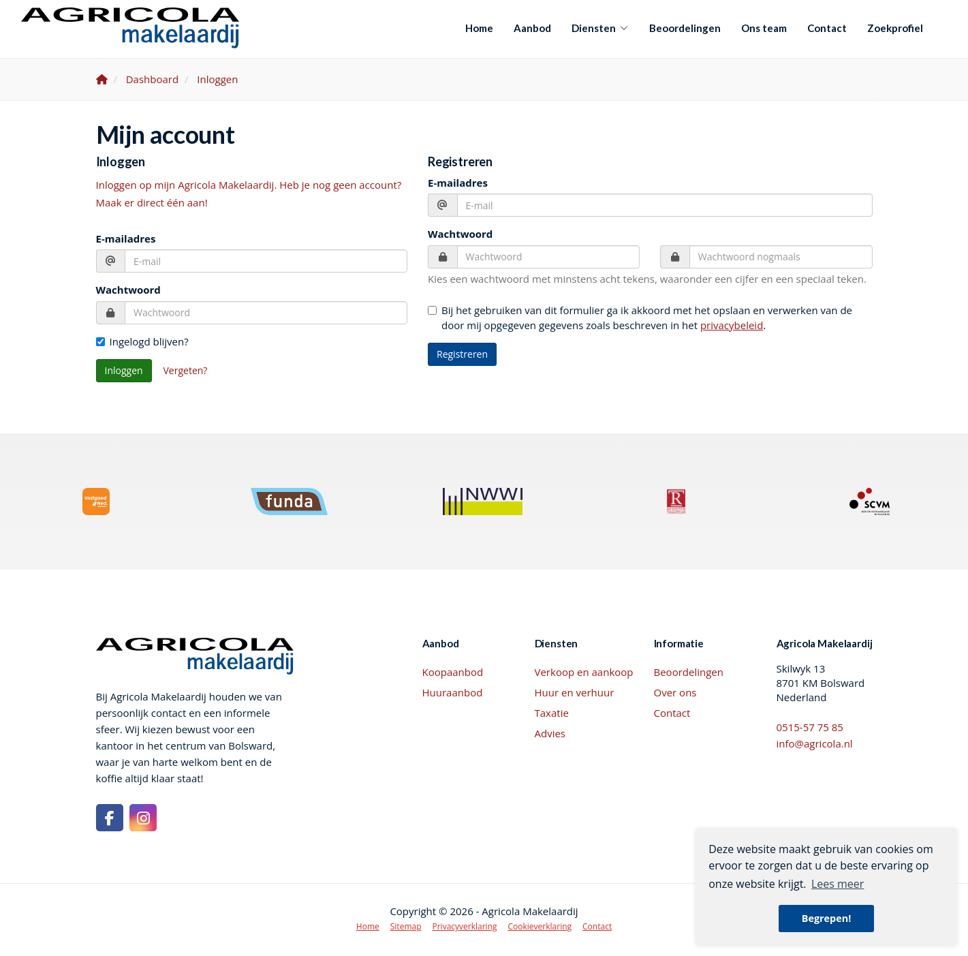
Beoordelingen (685, 28)
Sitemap (406, 926)
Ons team (764, 28)
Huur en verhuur (574, 692)
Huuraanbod (452, 692)
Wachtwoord (128, 289)
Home (479, 28)
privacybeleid (731, 325)
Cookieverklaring (540, 926)
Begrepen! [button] (827, 918)
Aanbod (532, 28)
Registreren (462, 354)
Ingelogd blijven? (142, 341)
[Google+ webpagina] (143, 817)
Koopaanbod (453, 672)
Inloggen (124, 370)
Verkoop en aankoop (584, 672)
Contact (827, 28)
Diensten (600, 28)
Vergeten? (185, 370)
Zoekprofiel (895, 28)
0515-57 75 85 (810, 727)
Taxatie (552, 713)
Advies (550, 733)
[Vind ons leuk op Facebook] (109, 817)
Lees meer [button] (837, 883)
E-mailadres (126, 238)
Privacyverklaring (465, 926)
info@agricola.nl (815, 743)
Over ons (675, 692)
